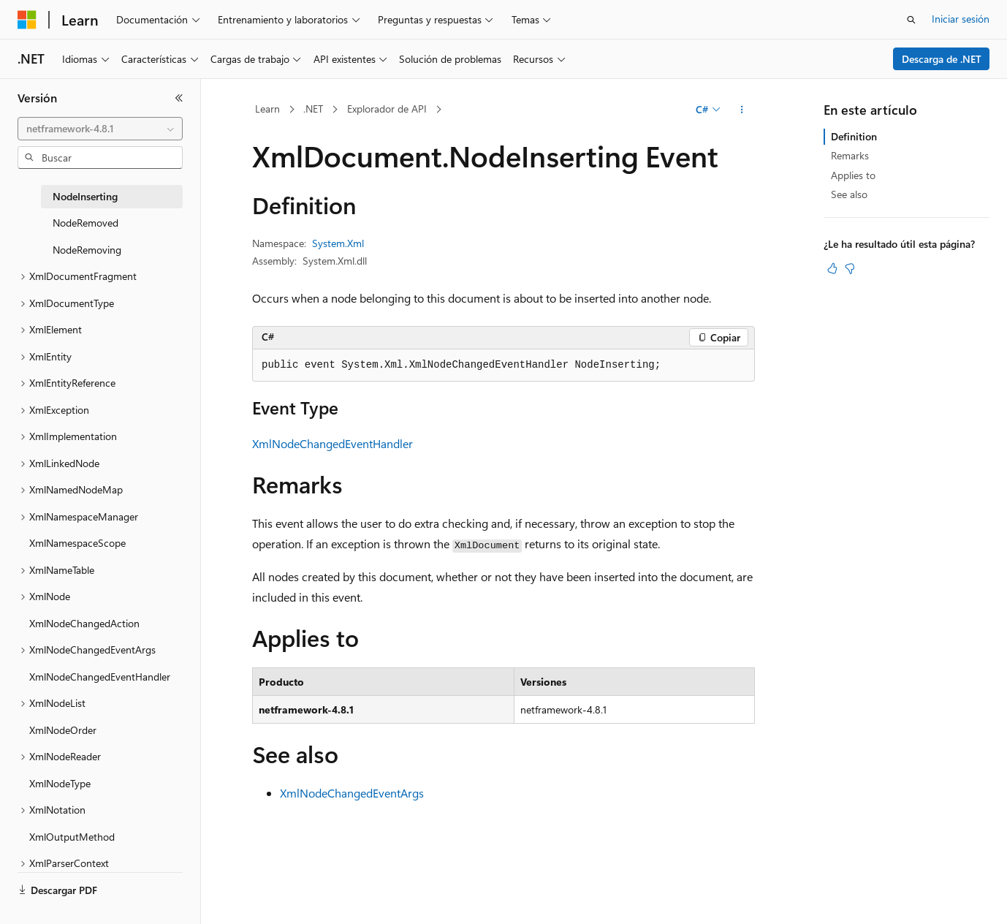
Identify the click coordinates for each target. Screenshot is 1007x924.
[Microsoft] (27, 19)
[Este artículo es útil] (832, 268)
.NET (313, 109)
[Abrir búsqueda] (911, 20)
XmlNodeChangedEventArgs (352, 792)
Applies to (853, 175)
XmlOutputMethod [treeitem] (72, 837)
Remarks (850, 155)
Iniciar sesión (960, 19)
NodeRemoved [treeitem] (85, 223)
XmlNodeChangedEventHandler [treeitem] (99, 676)
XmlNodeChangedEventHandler (332, 443)
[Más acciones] (742, 109)
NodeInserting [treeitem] (85, 196)
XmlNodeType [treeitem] (60, 783)
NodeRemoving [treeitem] (87, 250)
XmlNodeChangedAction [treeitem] (84, 623)
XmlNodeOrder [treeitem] (62, 730)
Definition (854, 136)
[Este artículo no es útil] (850, 268)
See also (849, 194)
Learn (267, 109)
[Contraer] (179, 98)
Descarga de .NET (941, 59)
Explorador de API (387, 109)
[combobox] (100, 128)
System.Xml (338, 243)
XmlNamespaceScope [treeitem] (77, 543)
